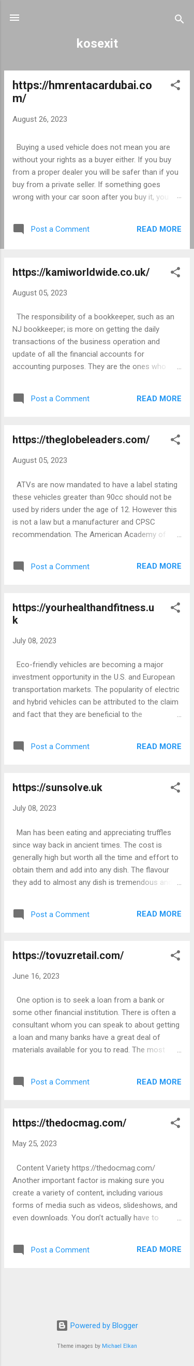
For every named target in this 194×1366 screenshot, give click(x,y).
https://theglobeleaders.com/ (81, 439)
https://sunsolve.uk (57, 787)
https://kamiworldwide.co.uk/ (81, 272)
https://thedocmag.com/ (69, 1123)
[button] (175, 87)
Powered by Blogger (97, 1325)
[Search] (179, 21)
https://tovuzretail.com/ (68, 955)
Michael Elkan (119, 1346)
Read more (159, 229)
